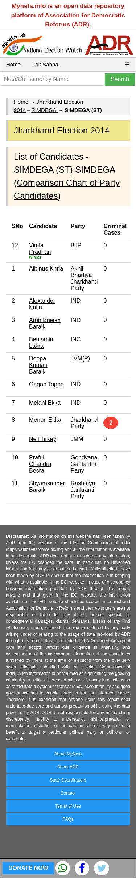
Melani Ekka (45, 403)
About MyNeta (68, 754)
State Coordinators (68, 780)
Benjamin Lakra (41, 342)
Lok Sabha (45, 64)
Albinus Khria (46, 268)
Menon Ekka (45, 420)
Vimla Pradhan (40, 248)
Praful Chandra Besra (40, 464)
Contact (68, 793)
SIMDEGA (44, 110)
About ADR (68, 767)
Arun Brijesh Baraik (45, 323)
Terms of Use (68, 806)
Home (13, 64)
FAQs (67, 819)
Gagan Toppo (46, 384)
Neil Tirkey (42, 439)
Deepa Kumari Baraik (38, 365)
